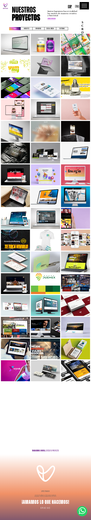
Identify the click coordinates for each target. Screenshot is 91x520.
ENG (77, 6)
